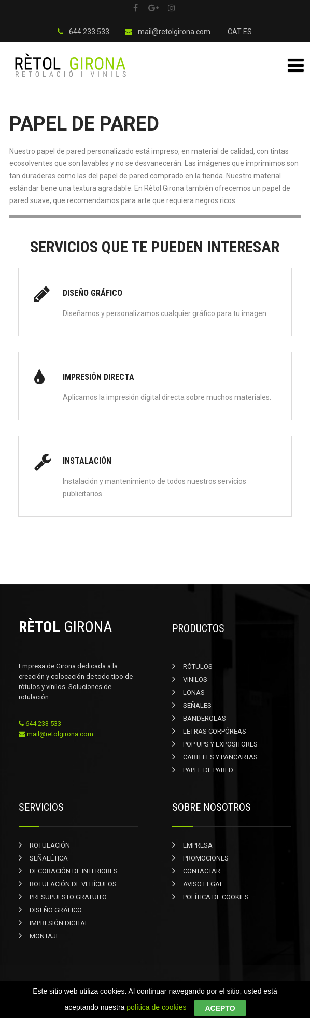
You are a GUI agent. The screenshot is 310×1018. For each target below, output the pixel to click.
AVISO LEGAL (203, 884)
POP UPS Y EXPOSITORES (220, 744)
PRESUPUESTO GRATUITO (68, 897)
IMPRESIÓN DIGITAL (59, 923)
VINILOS (195, 679)
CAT (235, 31)
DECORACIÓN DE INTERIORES (74, 871)
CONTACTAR (201, 871)
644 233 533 (83, 31)
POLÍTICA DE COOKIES (216, 897)
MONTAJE (45, 936)
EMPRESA (198, 845)
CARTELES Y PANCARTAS (220, 757)
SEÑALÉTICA (49, 858)
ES (247, 31)
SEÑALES (197, 705)
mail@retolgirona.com (167, 31)
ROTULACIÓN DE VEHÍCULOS (73, 884)
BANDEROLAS (204, 718)
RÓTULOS (198, 666)
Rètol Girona (135, 986)
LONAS (194, 692)
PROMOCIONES (206, 858)
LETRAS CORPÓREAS (214, 731)
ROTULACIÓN (50, 845)
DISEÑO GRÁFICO (56, 910)
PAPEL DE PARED (208, 770)
